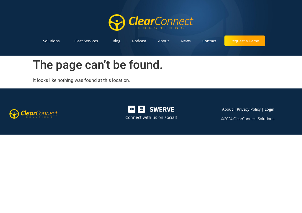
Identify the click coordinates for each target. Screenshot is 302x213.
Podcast (139, 40)
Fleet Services (87, 41)
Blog (116, 40)
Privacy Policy (249, 109)
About (163, 40)
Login (269, 109)
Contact (209, 40)
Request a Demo (244, 40)
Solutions (53, 41)
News (186, 40)
